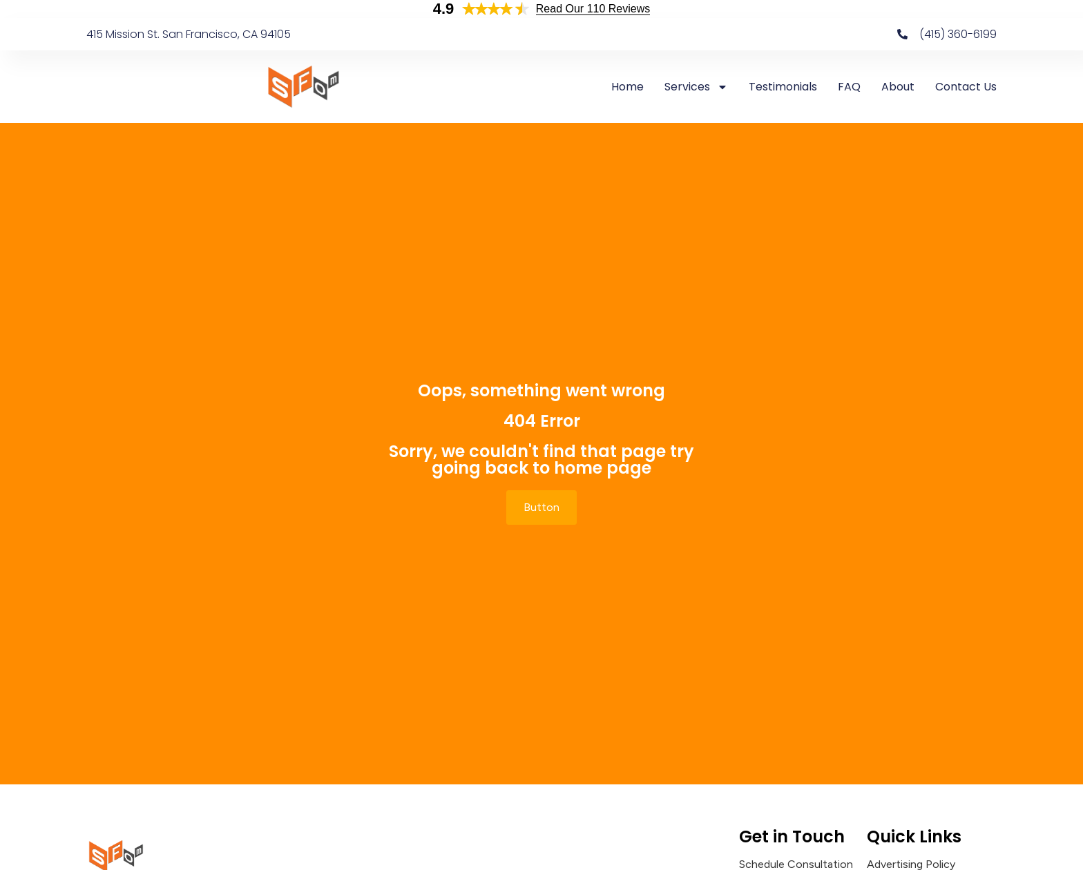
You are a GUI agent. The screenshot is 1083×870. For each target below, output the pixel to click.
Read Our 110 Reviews (593, 8)
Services (696, 87)
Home (627, 87)
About (897, 87)
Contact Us (966, 87)
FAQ (849, 87)
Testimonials (783, 87)
